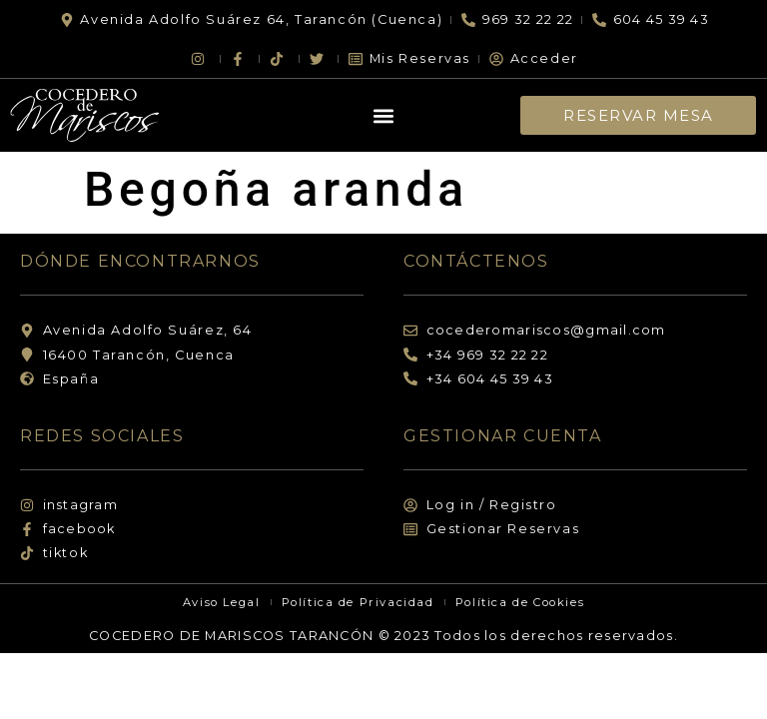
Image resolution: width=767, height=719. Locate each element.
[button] (383, 115)
